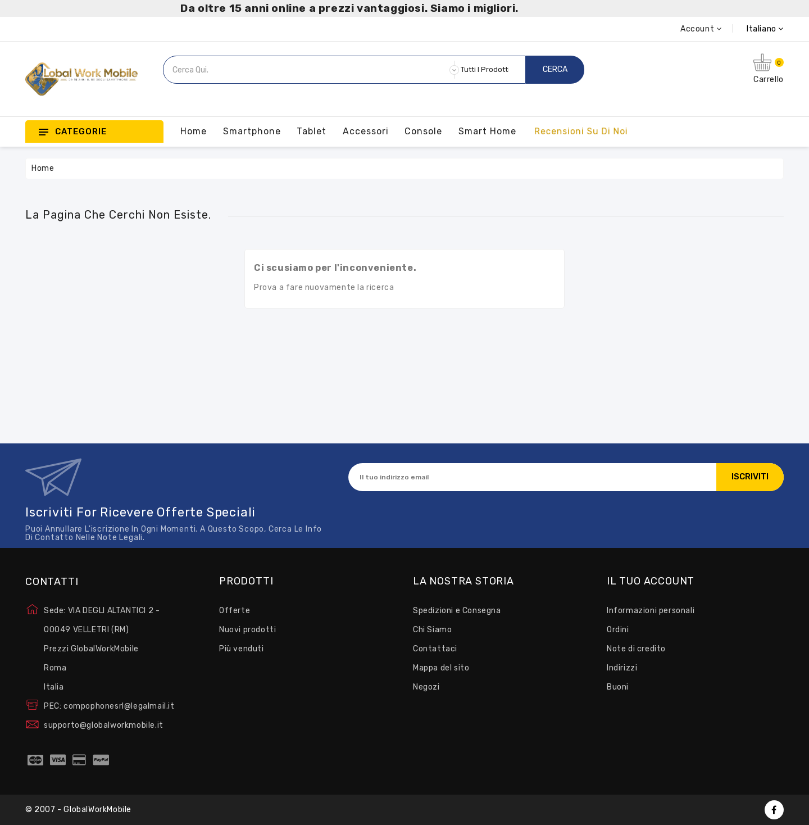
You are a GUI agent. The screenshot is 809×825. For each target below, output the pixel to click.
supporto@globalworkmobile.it (103, 725)
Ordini (618, 629)
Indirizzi (622, 668)
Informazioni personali (650, 610)
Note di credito (636, 649)
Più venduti (241, 649)
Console (423, 131)
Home (193, 131)
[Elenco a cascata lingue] (752, 29)
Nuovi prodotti (247, 629)
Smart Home (487, 131)
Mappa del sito (441, 668)
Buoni (618, 687)
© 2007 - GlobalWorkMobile (78, 809)
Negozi (426, 687)
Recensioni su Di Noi (581, 131)
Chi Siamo (432, 629)
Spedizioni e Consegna (457, 610)
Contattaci (435, 649)
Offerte (234, 610)
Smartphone (252, 131)
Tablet (311, 131)
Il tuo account (650, 581)
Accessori (366, 131)
